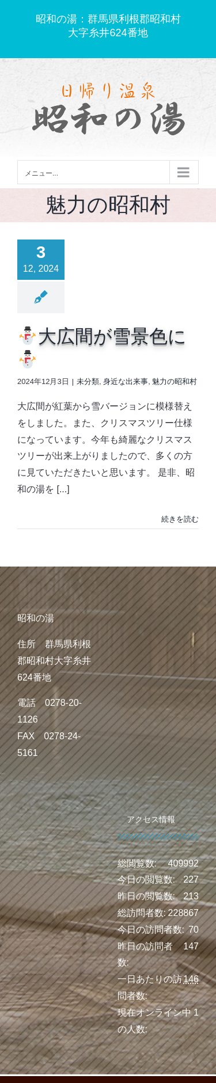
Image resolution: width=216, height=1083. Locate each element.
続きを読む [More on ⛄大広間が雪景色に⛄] (180, 519)
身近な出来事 (125, 381)
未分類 (88, 381)
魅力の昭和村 (174, 381)
